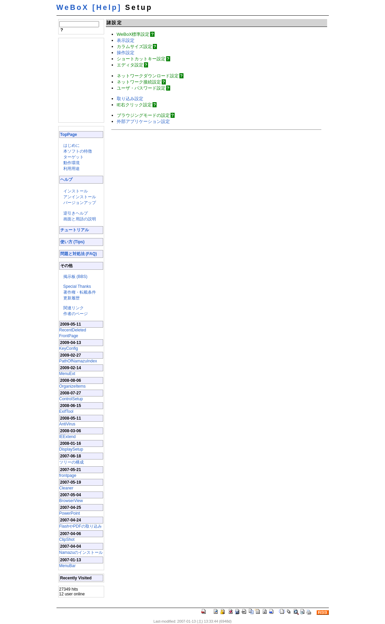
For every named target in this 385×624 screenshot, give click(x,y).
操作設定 (125, 52)
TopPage (68, 134)
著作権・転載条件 (79, 292)
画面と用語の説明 (79, 219)
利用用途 (71, 168)
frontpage (68, 475)
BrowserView (71, 500)
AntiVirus (67, 424)
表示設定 (125, 40)
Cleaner (66, 488)
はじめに (71, 145)
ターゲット (73, 157)
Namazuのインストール (81, 552)
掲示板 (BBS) (75, 276)
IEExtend (67, 436)
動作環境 (71, 162)
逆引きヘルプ (75, 213)
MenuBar (67, 565)
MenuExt (67, 373)
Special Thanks (77, 286)
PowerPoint (69, 513)
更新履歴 (71, 298)
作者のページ (75, 313)
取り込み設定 (130, 98)
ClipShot (67, 539)
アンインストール (79, 196)
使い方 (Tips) (72, 241)
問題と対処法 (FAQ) (78, 253)
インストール (75, 191)
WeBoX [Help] (89, 7)
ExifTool (66, 411)
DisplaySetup (71, 449)
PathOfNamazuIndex (78, 361)
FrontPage (68, 335)
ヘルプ (66, 179)
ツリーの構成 (71, 462)
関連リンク (73, 308)
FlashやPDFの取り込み (80, 526)
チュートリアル (74, 230)
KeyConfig (68, 348)
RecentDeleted (72, 330)
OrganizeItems (72, 386)
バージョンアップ (79, 202)
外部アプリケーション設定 (143, 121)
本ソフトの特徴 (77, 151)
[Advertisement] (79, 80)
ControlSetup (71, 398)
